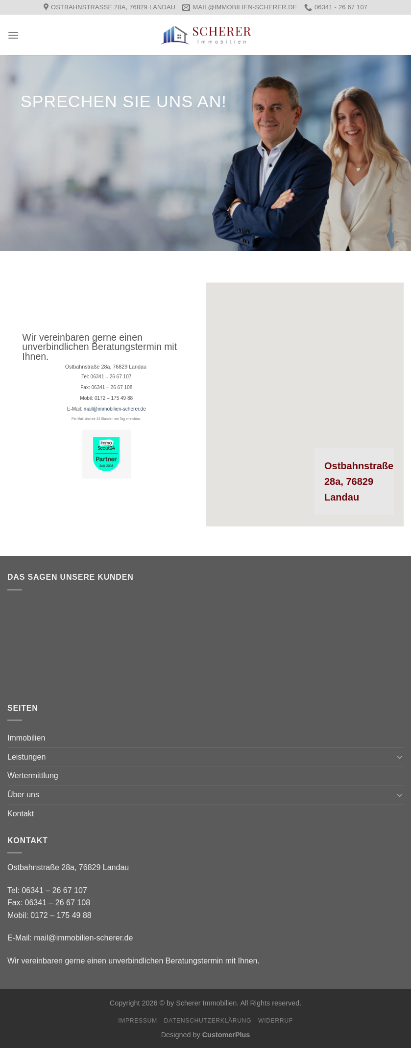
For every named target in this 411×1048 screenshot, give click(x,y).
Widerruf (275, 1020)
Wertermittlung (32, 775)
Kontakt (20, 813)
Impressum (137, 1020)
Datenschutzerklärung (208, 1020)
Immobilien (26, 738)
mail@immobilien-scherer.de (115, 409)
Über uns (23, 794)
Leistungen (26, 757)
